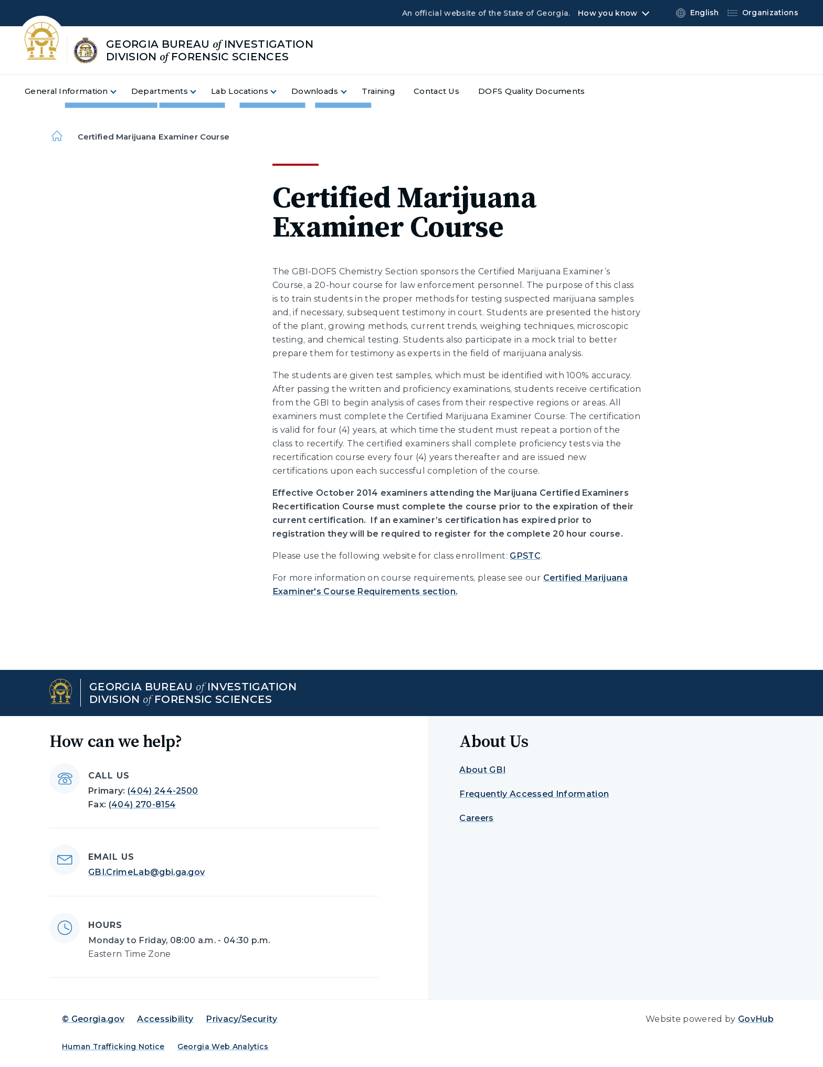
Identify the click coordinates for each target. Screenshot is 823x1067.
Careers (476, 818)
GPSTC (525, 556)
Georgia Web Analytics (223, 1046)
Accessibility (165, 1019)
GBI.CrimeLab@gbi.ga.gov (146, 872)
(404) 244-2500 (163, 791)
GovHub (756, 1019)
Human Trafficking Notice (113, 1046)
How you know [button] (607, 13)
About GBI (482, 770)
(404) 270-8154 (142, 804)
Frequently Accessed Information (534, 794)
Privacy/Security (241, 1019)
